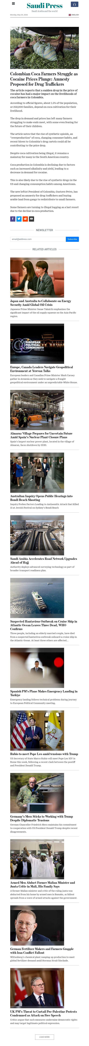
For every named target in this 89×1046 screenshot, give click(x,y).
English (74, 15)
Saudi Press (44, 5)
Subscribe (72, 239)
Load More (44, 1037)
